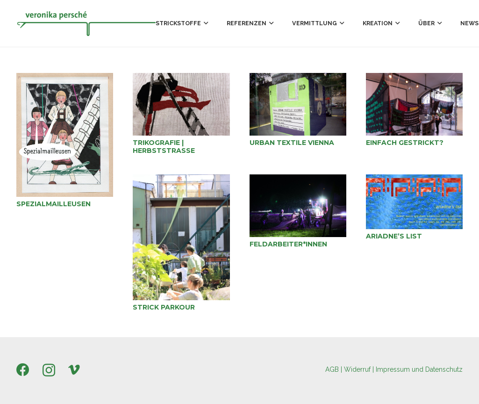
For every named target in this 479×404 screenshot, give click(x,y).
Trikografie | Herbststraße (164, 146)
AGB (332, 369)
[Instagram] (49, 370)
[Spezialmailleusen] (64, 135)
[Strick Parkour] (181, 237)
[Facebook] (22, 369)
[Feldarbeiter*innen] (298, 205)
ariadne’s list (394, 236)
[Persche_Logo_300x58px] (86, 23)
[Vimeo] (74, 369)
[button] (204, 23)
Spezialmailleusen (53, 204)
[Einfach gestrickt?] (414, 104)
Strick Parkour (164, 307)
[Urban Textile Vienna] (298, 104)
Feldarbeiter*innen (288, 244)
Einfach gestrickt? (404, 142)
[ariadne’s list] (414, 201)
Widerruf (357, 369)
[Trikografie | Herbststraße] (181, 104)
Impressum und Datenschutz (419, 369)
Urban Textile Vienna (292, 142)
